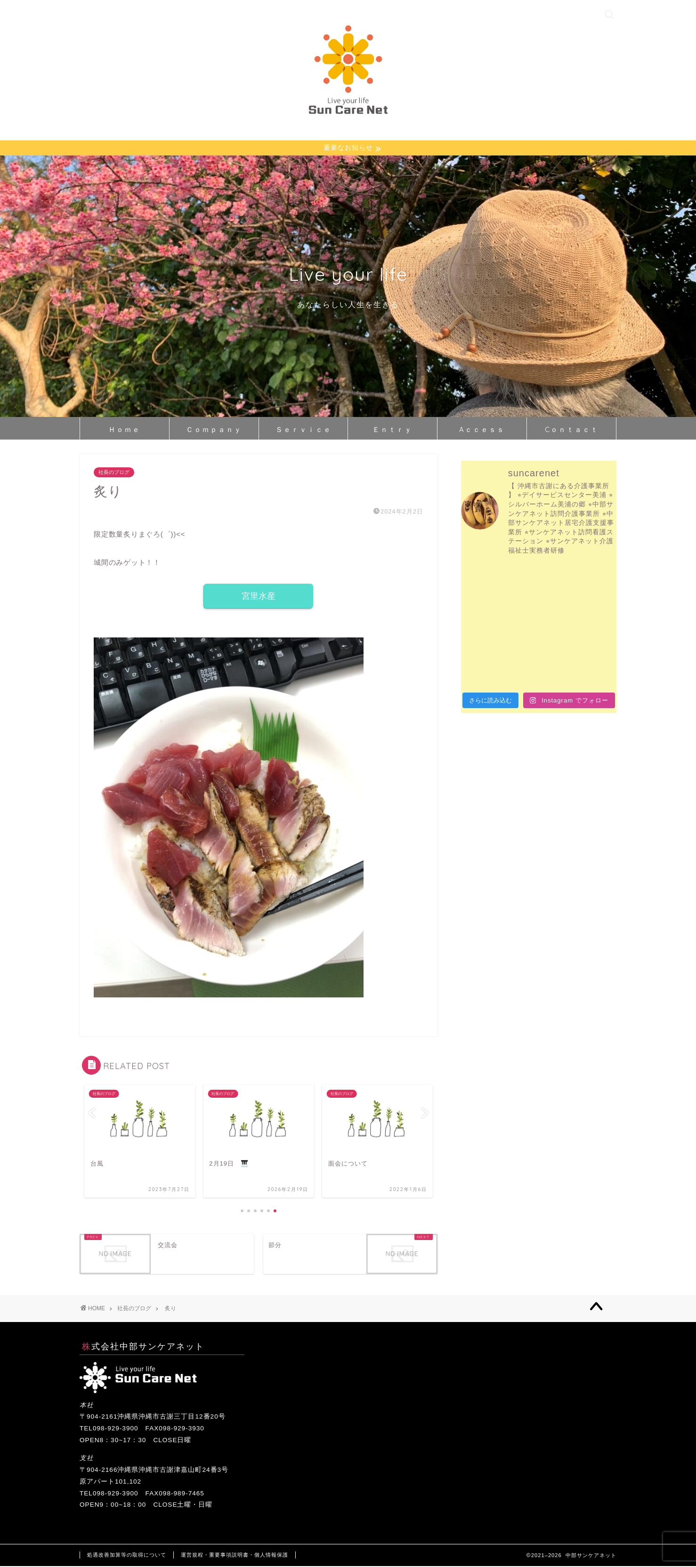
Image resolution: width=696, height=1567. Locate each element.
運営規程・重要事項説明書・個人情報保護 (234, 1556)
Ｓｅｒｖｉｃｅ (303, 429)
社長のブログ (113, 473)
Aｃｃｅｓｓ (482, 429)
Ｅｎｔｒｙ (392, 429)
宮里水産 (258, 596)
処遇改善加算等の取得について (126, 1556)
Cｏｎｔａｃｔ (572, 429)
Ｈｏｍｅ (124, 429)
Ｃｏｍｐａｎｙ (214, 429)
